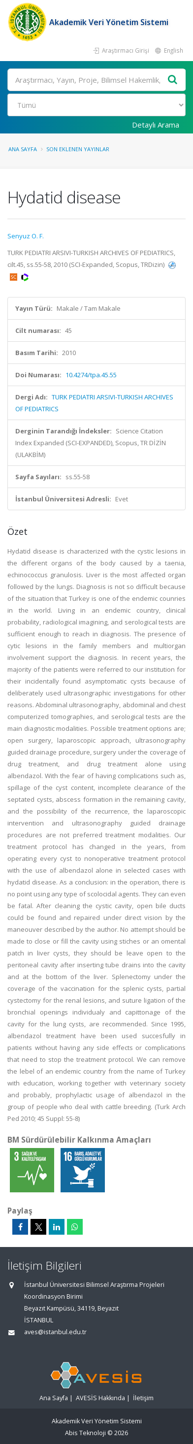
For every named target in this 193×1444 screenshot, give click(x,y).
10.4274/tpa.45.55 (91, 374)
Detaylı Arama (155, 125)
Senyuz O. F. (25, 235)
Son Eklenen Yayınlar (77, 149)
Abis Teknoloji (85, 1433)
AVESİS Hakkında (100, 1398)
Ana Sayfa (22, 149)
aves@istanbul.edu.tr (55, 1332)
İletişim (143, 1398)
